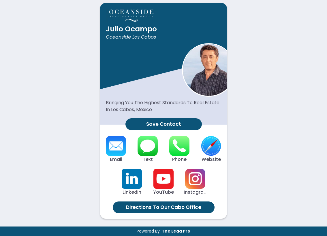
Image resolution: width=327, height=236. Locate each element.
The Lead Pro (176, 231)
